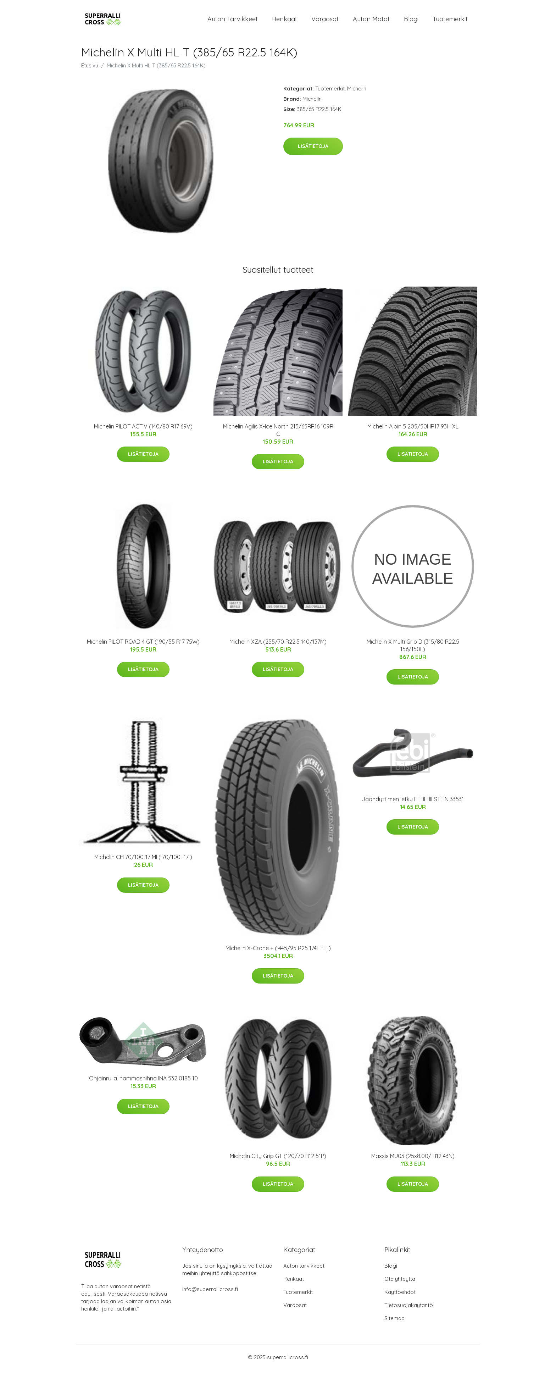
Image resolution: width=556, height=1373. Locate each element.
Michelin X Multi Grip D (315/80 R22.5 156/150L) (413, 649)
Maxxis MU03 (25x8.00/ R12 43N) (413, 1159)
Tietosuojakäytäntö (408, 1308)
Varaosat (325, 21)
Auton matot (371, 21)
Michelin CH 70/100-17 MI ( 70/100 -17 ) (143, 860)
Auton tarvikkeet (232, 21)
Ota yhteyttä (399, 1282)
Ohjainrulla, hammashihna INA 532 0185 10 (143, 1082)
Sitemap (394, 1321)
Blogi (411, 21)
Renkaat (284, 21)
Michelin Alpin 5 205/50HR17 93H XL (412, 429)
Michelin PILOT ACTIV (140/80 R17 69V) (143, 429)
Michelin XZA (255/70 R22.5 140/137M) (278, 645)
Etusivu (89, 69)
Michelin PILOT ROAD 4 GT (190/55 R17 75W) (143, 645)
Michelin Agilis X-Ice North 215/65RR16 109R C (278, 433)
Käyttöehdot (400, 1295)
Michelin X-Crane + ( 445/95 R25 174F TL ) (278, 951)
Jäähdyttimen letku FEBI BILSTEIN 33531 (413, 802)
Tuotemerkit (450, 21)
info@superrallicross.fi (210, 1292)
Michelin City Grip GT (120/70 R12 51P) (278, 1159)
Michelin (356, 92)
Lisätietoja (313, 149)
